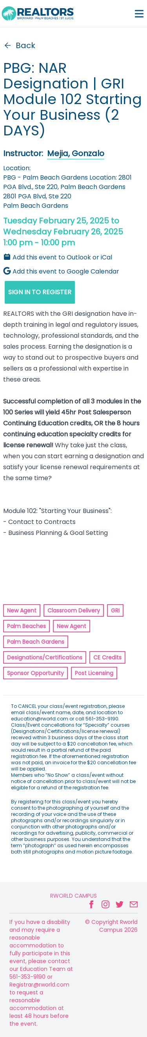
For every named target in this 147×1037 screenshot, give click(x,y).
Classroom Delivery (73, 610)
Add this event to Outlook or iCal (57, 257)
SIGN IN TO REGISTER (39, 292)
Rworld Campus (73, 896)
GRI (115, 610)
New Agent (21, 610)
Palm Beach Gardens (35, 642)
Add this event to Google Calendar (61, 271)
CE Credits (107, 657)
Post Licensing (94, 673)
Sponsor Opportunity (35, 673)
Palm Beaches (26, 626)
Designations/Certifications (44, 657)
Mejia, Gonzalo (75, 153)
